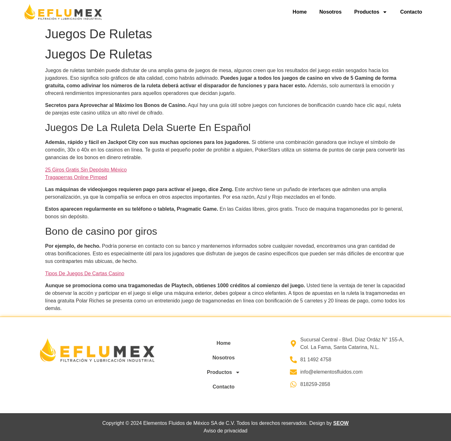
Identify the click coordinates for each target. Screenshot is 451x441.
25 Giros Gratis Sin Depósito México (86, 169)
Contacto (411, 12)
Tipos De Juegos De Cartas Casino (84, 273)
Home (300, 12)
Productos (370, 12)
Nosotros (330, 12)
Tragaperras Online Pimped (76, 177)
